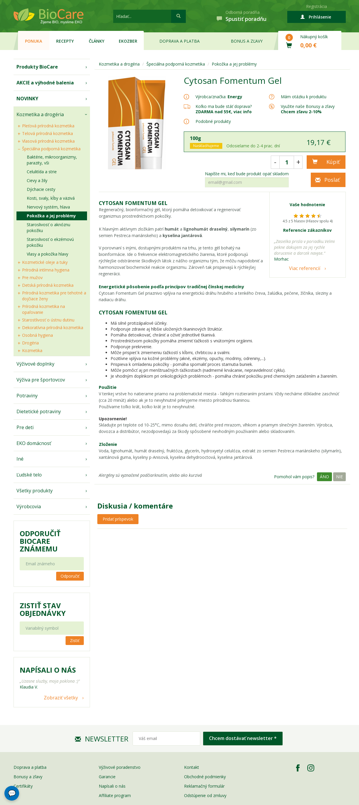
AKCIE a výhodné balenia (45, 82)
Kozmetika (32, 350)
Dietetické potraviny (38, 411)
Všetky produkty (34, 490)
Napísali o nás (112, 786)
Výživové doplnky (35, 364)
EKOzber (128, 41)
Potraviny (27, 395)
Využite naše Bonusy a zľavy (308, 109)
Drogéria (30, 343)
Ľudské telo (29, 474)
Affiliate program (115, 795)
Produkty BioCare (37, 67)
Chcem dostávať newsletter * (243, 738)
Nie (339, 476)
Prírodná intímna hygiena (45, 270)
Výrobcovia (28, 506)
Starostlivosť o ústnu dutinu (48, 320)
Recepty (65, 41)
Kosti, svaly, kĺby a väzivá (51, 198)
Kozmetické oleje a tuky (45, 262)
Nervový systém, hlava (48, 207)
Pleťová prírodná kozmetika (48, 126)
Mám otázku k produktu (303, 96)
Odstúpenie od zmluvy (205, 795)
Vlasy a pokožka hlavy (47, 254)
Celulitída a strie (42, 171)
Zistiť (74, 640)
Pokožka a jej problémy (51, 216)
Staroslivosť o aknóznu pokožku (48, 227)
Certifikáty (23, 786)
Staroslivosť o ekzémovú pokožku (50, 242)
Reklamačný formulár (204, 786)
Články (96, 41)
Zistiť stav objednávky (43, 609)
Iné (20, 459)
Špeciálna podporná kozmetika (51, 148)
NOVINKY (27, 98)
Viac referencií (304, 268)
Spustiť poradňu (246, 18)
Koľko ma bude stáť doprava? (224, 106)
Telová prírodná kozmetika (47, 133)
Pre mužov (32, 277)
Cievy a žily (37, 180)
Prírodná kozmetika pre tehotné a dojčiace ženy (54, 295)
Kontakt (191, 767)
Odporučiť (70, 576)
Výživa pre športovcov (40, 379)
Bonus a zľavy (247, 41)
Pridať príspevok (118, 519)
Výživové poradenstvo (120, 767)
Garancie (107, 776)
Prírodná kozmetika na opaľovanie (43, 309)
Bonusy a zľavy (28, 776)
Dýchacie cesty (41, 189)
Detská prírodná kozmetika (48, 285)
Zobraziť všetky (61, 697)
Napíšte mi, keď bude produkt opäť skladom (247, 174)
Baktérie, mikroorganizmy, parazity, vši (52, 160)
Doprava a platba (179, 41)
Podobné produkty (213, 121)
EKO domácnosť (33, 443)
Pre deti (25, 427)
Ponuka (33, 41)
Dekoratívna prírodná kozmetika (52, 327)
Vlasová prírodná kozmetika (48, 141)
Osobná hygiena (37, 335)
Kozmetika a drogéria (40, 114)
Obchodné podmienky (205, 776)
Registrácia (316, 6)
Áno (324, 476)
